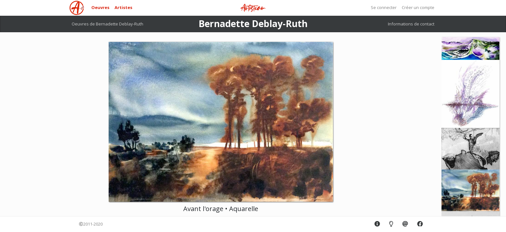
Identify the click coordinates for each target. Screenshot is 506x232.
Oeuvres (100, 7)
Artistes (123, 7)
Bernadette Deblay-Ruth (253, 23)
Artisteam (253, 8)
